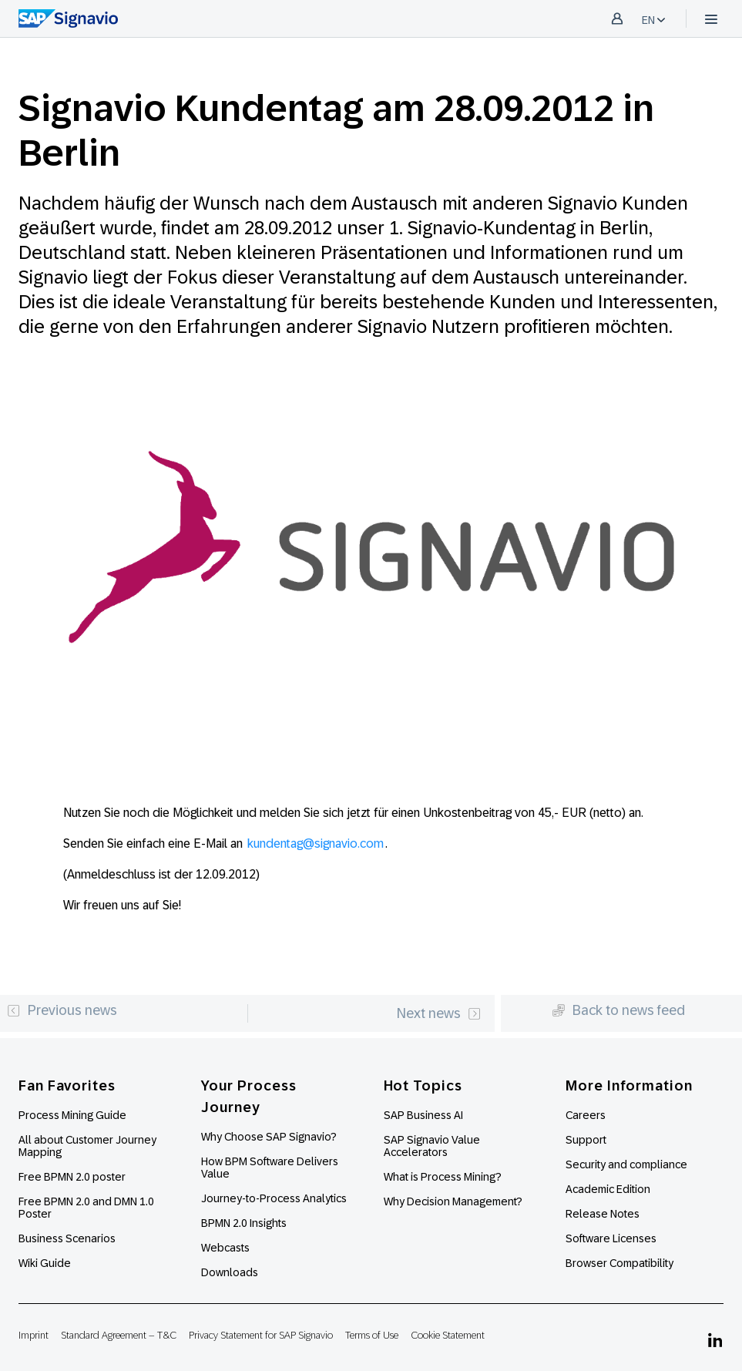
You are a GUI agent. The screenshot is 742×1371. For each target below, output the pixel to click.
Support (586, 1140)
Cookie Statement (448, 1335)
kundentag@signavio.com (315, 843)
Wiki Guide (44, 1263)
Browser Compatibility (619, 1263)
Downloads (229, 1272)
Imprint (33, 1335)
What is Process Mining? (443, 1177)
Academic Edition (608, 1189)
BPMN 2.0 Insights (244, 1223)
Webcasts (225, 1248)
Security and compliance (626, 1164)
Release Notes (603, 1214)
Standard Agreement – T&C (118, 1335)
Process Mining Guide (72, 1115)
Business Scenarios (67, 1238)
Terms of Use (371, 1335)
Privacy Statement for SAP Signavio (261, 1335)
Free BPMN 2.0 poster (72, 1177)
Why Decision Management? (453, 1201)
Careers (586, 1115)
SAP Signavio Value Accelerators (432, 1146)
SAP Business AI (423, 1115)
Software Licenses (611, 1238)
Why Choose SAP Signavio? (269, 1137)
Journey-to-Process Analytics (275, 1198)
